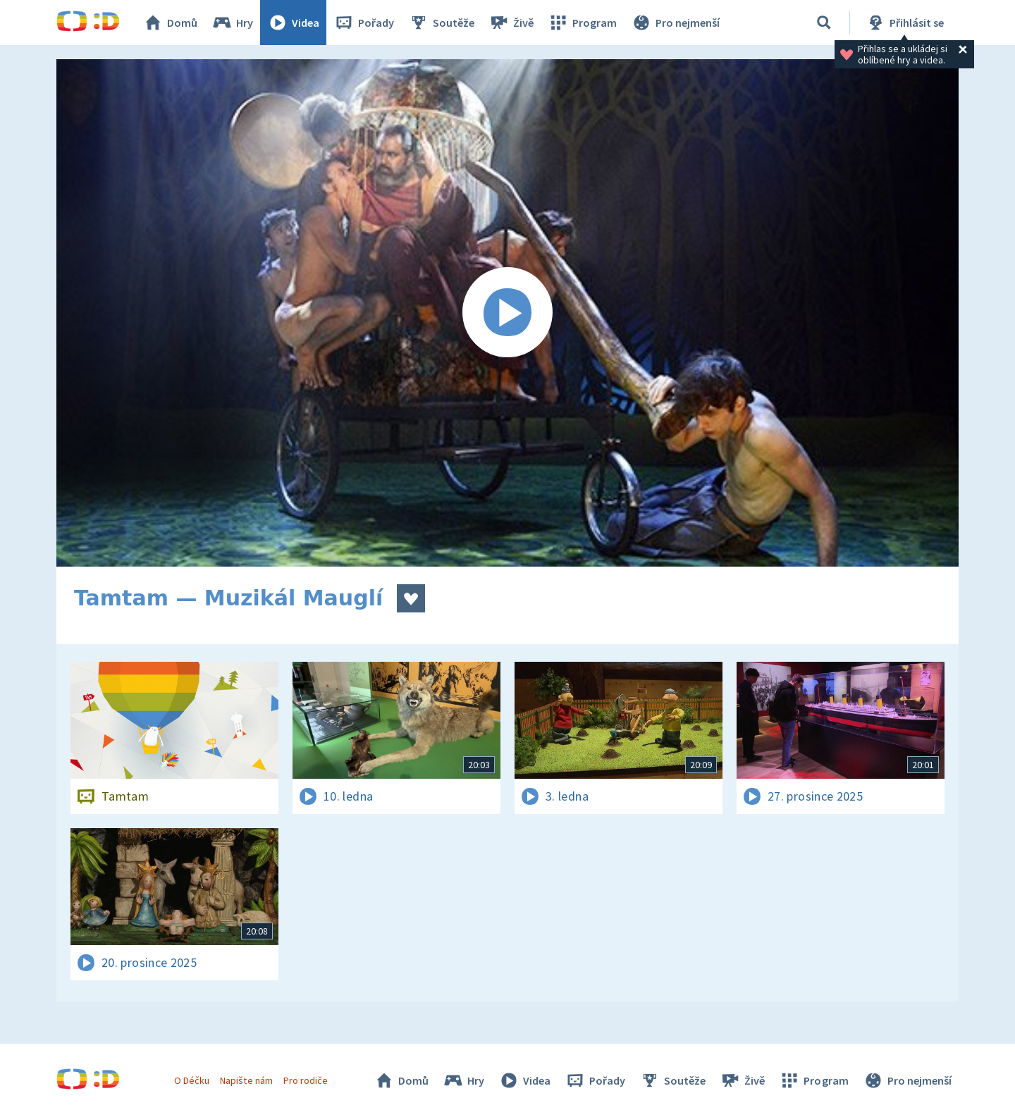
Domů (169, 22)
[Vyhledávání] (824, 22)
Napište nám (246, 1080)
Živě (511, 22)
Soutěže (441, 22)
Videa (293, 22)
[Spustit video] (507, 313)
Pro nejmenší (675, 22)
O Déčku (191, 1080)
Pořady (363, 22)
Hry (232, 22)
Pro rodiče (305, 1080)
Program (582, 22)
